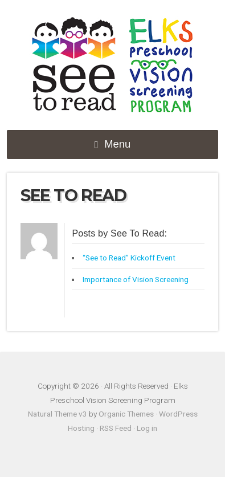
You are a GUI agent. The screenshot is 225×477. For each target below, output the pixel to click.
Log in (147, 428)
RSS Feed (116, 428)
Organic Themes (126, 413)
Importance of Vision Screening (136, 279)
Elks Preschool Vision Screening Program (112, 66)
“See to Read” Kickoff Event (129, 257)
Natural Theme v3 (57, 413)
